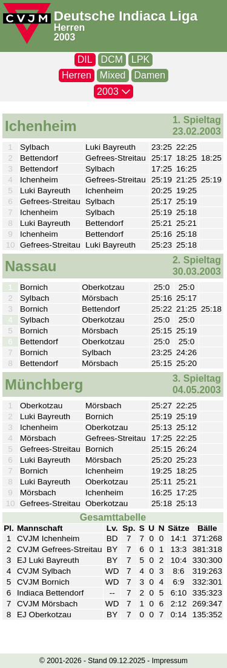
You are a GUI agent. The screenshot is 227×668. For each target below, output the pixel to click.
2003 (65, 37)
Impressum (170, 661)
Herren (69, 27)
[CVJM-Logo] (27, 23)
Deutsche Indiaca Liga (126, 16)
